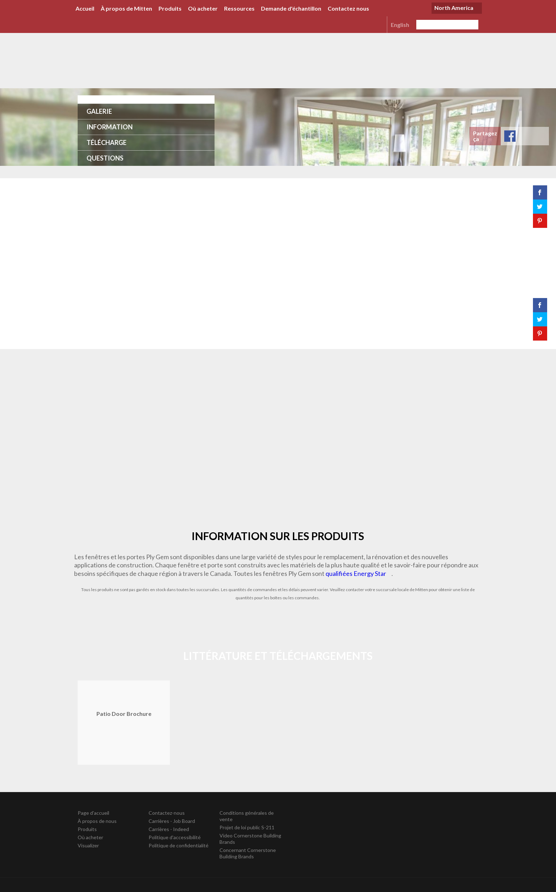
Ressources (239, 8)
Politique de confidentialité (178, 845)
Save (539, 136)
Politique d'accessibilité (175, 837)
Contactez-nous (167, 813)
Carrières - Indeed (169, 829)
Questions (105, 158)
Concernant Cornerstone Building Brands (247, 853)
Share (510, 136)
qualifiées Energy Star (356, 573)
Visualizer (88, 845)
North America (453, 7)
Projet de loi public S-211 (246, 827)
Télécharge (107, 142)
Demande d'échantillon (291, 8)
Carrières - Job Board (172, 821)
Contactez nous (348, 8)
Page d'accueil (93, 813)
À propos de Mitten (126, 8)
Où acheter (203, 8)
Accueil (85, 8)
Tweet (524, 136)
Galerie (99, 111)
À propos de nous (97, 821)
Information (110, 127)
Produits (170, 8)
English (400, 24)
